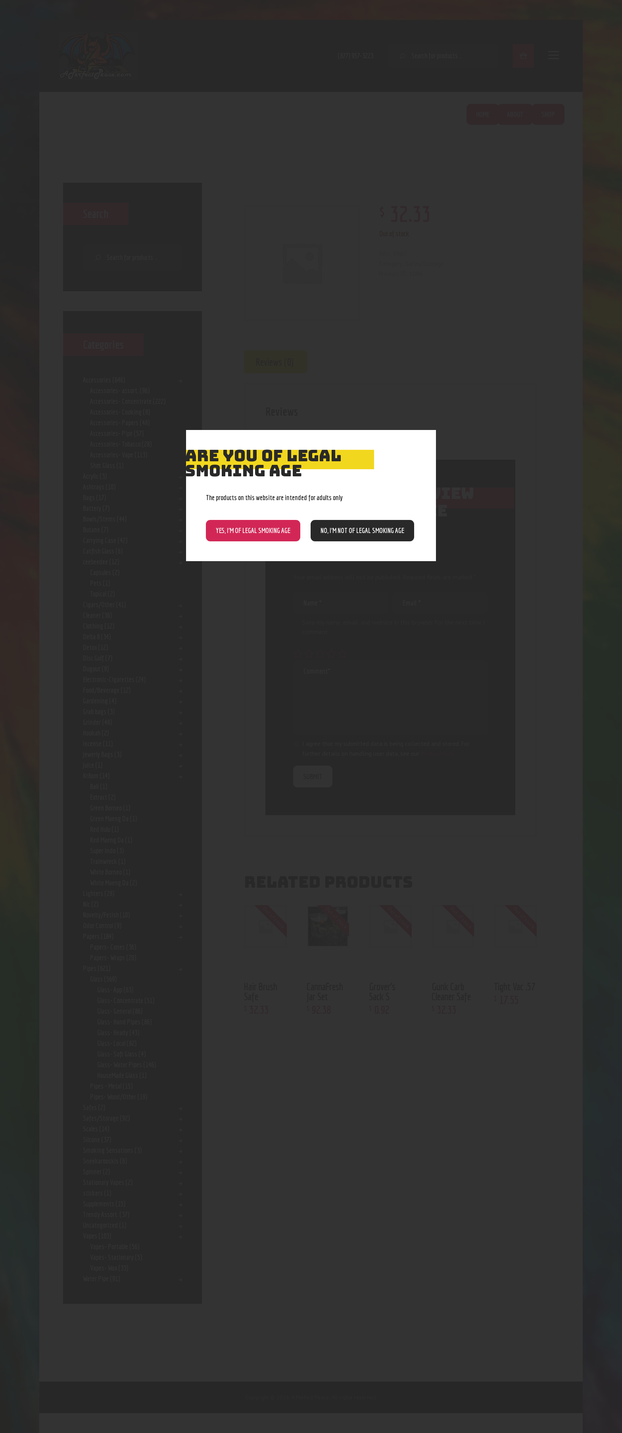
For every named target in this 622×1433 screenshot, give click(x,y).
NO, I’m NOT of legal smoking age (362, 530)
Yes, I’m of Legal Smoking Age (253, 530)
